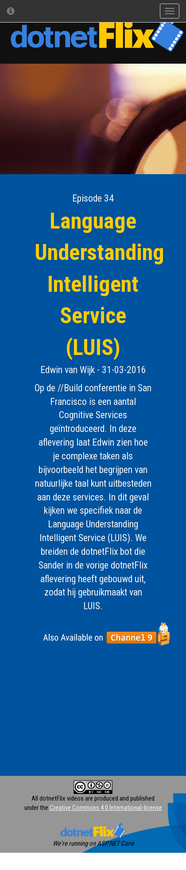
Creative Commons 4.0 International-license (106, 808)
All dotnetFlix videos (57, 798)
